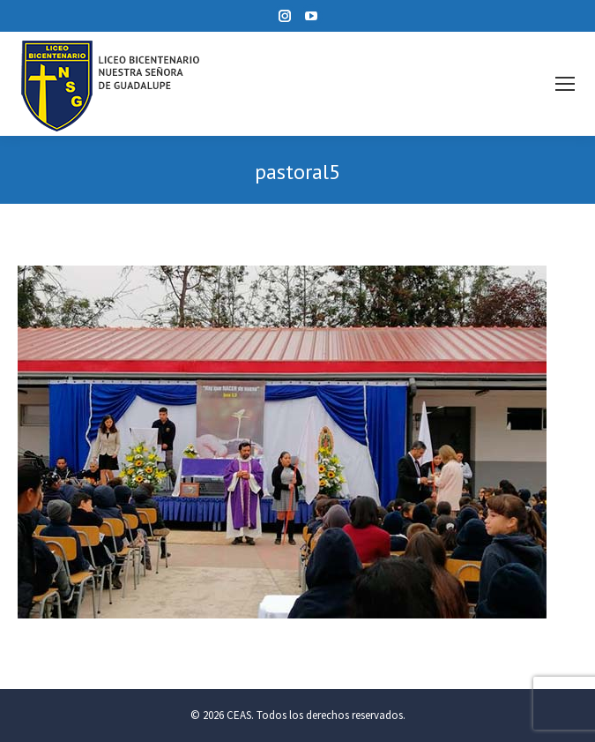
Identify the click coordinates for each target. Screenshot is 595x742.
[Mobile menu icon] (565, 83)
